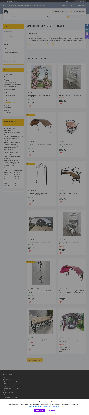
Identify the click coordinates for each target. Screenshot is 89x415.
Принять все (39, 410)
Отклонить (52, 410)
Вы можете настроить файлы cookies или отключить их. (44, 406)
